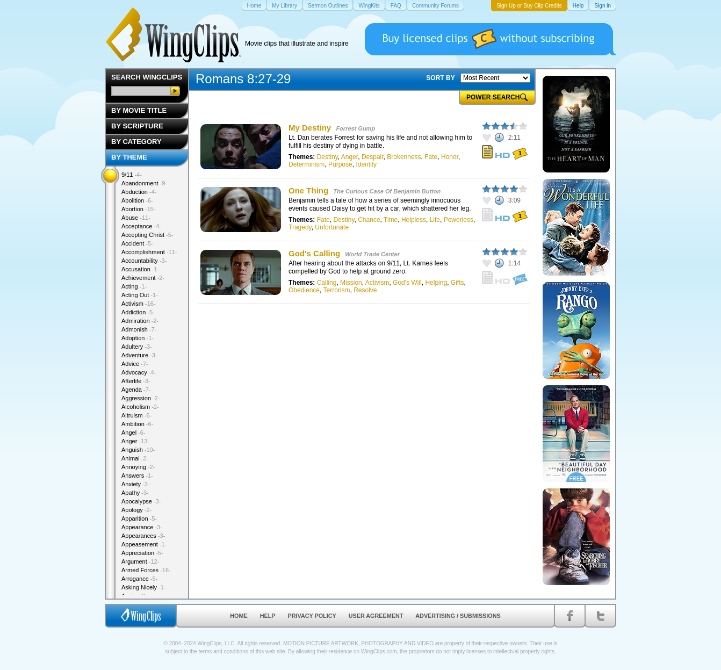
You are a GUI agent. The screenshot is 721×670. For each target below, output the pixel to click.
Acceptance (141, 226)
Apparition (139, 518)
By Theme (129, 157)
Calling (327, 282)
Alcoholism (140, 407)
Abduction (138, 192)
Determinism (307, 164)
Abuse (135, 217)
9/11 (131, 174)
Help (268, 616)
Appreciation (142, 553)
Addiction (138, 312)
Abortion (138, 209)
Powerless (458, 220)
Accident (137, 243)
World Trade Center (372, 254)
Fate (430, 157)
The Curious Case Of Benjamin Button (387, 191)
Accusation (140, 269)
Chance (369, 220)
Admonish (138, 329)
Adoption (137, 338)
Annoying (138, 467)
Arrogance (139, 578)
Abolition (137, 200)
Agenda (135, 389)
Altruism (136, 415)
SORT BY (440, 78)
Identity (366, 164)
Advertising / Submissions (457, 616)
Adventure (139, 355)
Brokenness (404, 157)
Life (435, 220)
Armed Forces (146, 570)
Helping (436, 282)
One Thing (308, 190)
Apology (136, 510)
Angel (133, 432)
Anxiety (135, 484)
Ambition (137, 424)
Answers (137, 475)
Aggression (140, 398)
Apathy (135, 492)
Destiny (327, 157)
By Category (136, 142)
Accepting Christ (147, 235)
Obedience (304, 290)
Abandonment (144, 183)
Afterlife (135, 381)
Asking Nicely (143, 587)
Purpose (340, 164)
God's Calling (314, 253)
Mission (351, 282)
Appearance (141, 527)
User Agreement (376, 616)
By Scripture (137, 126)
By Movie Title (139, 110)
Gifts (457, 282)
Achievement (142, 278)
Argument (140, 561)
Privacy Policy (312, 616)
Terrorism (336, 290)
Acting (134, 286)
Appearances (143, 535)
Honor (449, 157)
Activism (377, 282)
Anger (349, 157)
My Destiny (310, 127)
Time (391, 220)
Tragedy (300, 227)
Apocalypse (141, 501)
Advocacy (138, 372)
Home (238, 616)
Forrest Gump (355, 128)
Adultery (136, 346)
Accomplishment (149, 252)
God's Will (407, 282)
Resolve (365, 290)
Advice (134, 364)
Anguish (138, 449)
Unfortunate (332, 227)
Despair (373, 157)
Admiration (139, 321)
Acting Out (139, 295)
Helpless (413, 220)
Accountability (144, 260)
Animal (134, 458)
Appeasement (144, 544)
